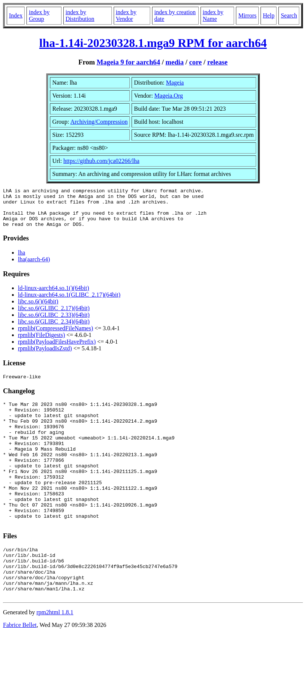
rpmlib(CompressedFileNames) (55, 336)
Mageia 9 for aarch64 (128, 62)
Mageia (175, 82)
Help (268, 15)
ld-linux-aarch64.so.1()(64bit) (53, 296)
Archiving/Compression (99, 122)
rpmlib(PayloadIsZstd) (45, 356)
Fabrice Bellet (20, 668)
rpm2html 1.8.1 (55, 656)
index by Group (39, 15)
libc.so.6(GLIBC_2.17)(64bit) (53, 316)
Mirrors (247, 15)
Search (289, 15)
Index (15, 15)
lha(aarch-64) (34, 267)
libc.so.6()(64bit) (38, 309)
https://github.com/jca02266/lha (101, 161)
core (195, 62)
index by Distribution (80, 15)
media (174, 62)
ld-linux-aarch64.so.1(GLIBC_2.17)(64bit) (69, 302)
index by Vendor (126, 15)
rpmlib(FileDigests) (41, 343)
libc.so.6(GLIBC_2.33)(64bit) (53, 322)
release (217, 62)
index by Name (213, 15)
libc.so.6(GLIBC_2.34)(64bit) (53, 329)
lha (21, 260)
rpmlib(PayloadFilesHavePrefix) (57, 349)
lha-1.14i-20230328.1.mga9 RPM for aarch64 (152, 43)
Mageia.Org (168, 95)
